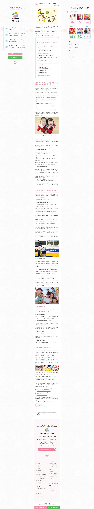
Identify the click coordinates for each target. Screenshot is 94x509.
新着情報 (71, 54)
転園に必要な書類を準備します (44, 68)
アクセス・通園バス (53, 473)
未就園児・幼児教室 (53, 463)
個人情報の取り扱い (47, 503)
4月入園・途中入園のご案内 (43, 390)
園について (71, 41)
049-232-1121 (48, 441)
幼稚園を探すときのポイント (44, 53)
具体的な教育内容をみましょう (44, 50)
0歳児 (39, 463)
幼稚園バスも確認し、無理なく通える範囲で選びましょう (47, 58)
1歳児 (39, 465)
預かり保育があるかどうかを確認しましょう (47, 61)
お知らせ (39, 493)
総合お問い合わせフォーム (45, 449)
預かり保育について (73, 51)
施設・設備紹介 (53, 475)
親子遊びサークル (41, 482)
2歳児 (39, 466)
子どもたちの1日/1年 (73, 47)
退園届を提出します (42, 72)
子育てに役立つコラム (42, 496)
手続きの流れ (40, 65)
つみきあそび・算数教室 (42, 476)
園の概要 (51, 471)
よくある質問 (71, 57)
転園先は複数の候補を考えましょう (45, 55)
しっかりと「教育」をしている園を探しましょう (47, 47)
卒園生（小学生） (41, 472)
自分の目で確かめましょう (43, 48)
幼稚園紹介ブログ (41, 405)
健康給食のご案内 (53, 476)
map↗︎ (55, 436)
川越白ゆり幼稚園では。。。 (44, 75)
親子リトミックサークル (42, 480)
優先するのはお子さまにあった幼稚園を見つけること (47, 43)
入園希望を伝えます (42, 67)
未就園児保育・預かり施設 (42, 483)
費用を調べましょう (42, 60)
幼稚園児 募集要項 (53, 466)
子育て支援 (52, 478)
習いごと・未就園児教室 (74, 44)
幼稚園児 (39, 470)
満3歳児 (39, 468)
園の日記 (39, 495)
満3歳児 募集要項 (53, 465)
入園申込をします (42, 70)
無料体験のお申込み (42, 394)
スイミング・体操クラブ (42, 478)
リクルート (71, 60)
